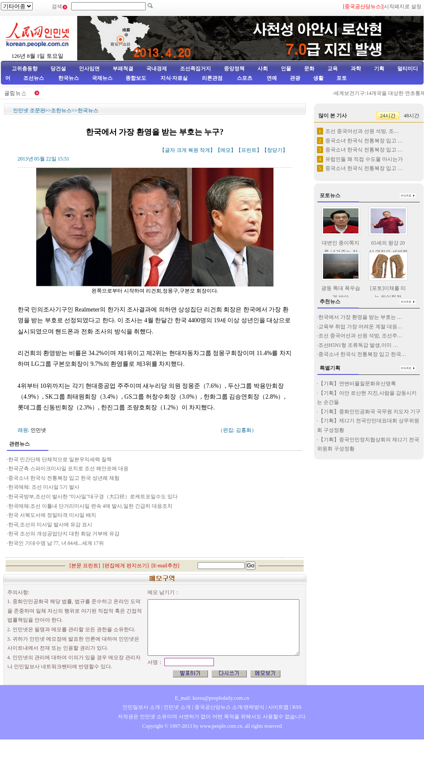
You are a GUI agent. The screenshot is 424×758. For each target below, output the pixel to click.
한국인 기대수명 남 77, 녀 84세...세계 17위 (56, 543)
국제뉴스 (102, 78)
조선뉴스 (34, 78)
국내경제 (156, 69)
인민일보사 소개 (141, 707)
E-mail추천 (165, 566)
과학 (356, 69)
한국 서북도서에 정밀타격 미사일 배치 (52, 515)
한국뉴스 (68, 78)
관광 (295, 78)
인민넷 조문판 (29, 110)
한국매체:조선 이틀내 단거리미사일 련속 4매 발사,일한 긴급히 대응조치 (90, 506)
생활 (318, 78)
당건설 (58, 69)
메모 (225, 150)
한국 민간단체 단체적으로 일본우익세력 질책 (60, 459)
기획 (379, 69)
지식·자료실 (174, 78)
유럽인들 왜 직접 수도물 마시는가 (364, 159)
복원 (193, 150)
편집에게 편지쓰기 (125, 566)
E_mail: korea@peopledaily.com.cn (212, 698)
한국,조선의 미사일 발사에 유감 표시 (50, 525)
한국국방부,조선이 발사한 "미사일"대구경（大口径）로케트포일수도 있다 (93, 497)
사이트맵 (278, 707)
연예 (271, 78)
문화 (309, 69)
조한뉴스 (61, 110)
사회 (263, 69)
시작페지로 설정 (402, 6)
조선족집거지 (195, 69)
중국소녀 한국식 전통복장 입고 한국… (362, 354)
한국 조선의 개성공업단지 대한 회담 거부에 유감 (63, 534)
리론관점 (212, 78)
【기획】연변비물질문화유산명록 (357, 384)
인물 (286, 69)
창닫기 (275, 150)
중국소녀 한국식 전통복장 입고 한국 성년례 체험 (63, 478)
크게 (181, 150)
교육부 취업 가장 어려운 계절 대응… (360, 327)
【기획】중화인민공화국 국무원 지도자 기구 (369, 412)
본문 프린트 (84, 566)
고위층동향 (25, 69)
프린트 (249, 150)
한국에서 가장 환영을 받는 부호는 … (360, 317)
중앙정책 (234, 69)
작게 (205, 150)
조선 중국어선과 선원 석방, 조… (362, 131)
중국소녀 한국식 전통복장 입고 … (364, 141)
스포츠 (244, 78)
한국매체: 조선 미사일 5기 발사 (43, 487)
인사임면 (89, 69)
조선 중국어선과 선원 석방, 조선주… (360, 336)
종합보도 (136, 78)
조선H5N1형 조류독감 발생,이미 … (358, 345)
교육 (332, 69)
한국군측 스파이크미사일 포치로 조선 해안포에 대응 (68, 468)
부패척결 (123, 69)
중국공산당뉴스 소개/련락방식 (229, 707)
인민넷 (38, 430)
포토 (341, 78)
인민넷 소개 (176, 707)
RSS (297, 707)
